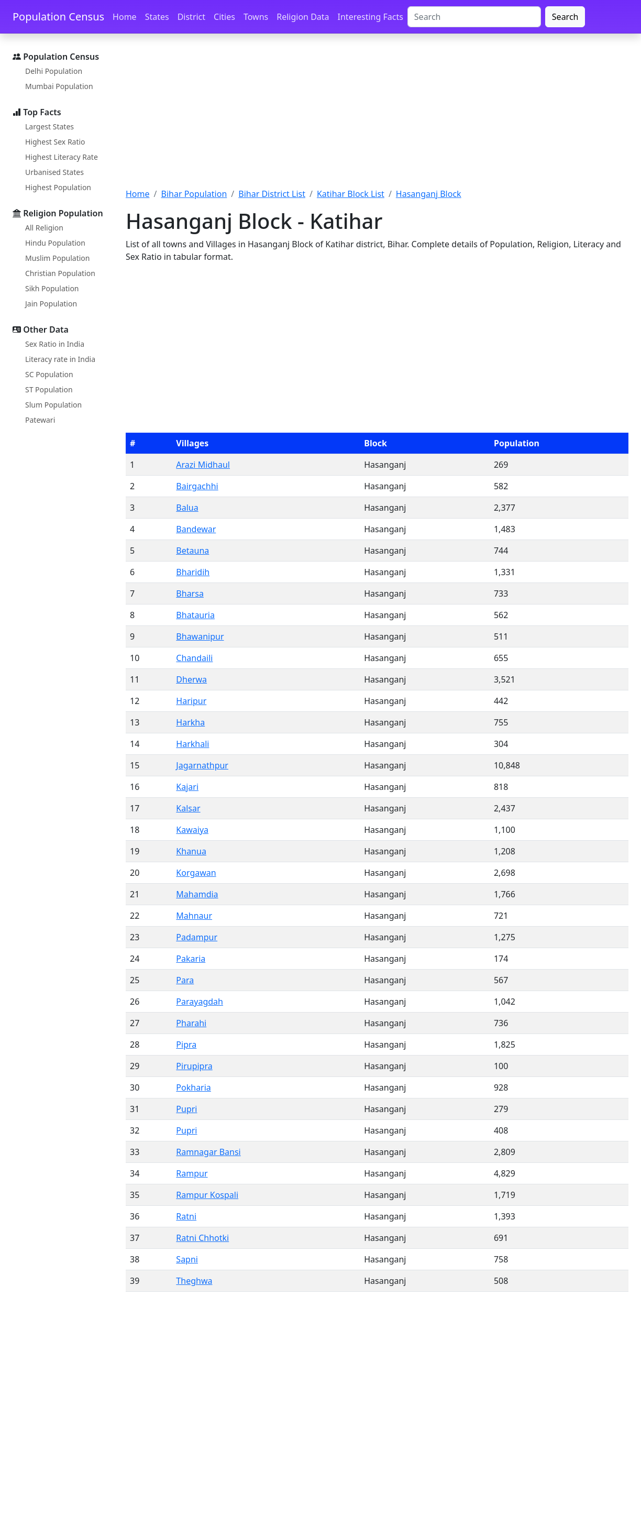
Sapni (187, 1259)
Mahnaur (194, 915)
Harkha (190, 722)
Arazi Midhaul (203, 464)
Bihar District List (271, 194)
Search (565, 17)
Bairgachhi (197, 486)
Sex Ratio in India (54, 344)
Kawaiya (192, 830)
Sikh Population (52, 288)
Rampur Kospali (207, 1195)
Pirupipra (194, 1066)
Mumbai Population (59, 86)
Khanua (191, 851)
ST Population (49, 389)
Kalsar (188, 808)
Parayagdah (199, 1001)
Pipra (186, 1044)
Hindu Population (55, 243)
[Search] (474, 16)
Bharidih (192, 572)
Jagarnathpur (202, 765)
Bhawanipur (200, 636)
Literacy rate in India (60, 359)
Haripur (191, 701)
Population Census (58, 16)
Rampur (191, 1173)
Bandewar (196, 529)
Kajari (187, 787)
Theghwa (194, 1281)
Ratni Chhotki (202, 1238)
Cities (224, 17)
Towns (256, 17)
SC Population (49, 374)
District (191, 17)
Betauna (192, 550)
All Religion (44, 228)
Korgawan (196, 872)
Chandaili (194, 658)
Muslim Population (57, 258)
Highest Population (58, 187)
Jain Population (51, 304)
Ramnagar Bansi (208, 1152)
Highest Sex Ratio (55, 142)
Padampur (196, 937)
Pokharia (193, 1087)
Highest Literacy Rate (61, 157)
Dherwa (191, 679)
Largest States (49, 126)
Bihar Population (194, 194)
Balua (187, 507)
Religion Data (303, 17)
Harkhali (192, 744)
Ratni (186, 1216)
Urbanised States (54, 172)
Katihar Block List (350, 194)
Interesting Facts (370, 17)
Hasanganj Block (428, 194)
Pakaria (190, 958)
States (157, 17)
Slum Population (53, 405)
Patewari (40, 420)
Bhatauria (195, 615)
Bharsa (190, 593)
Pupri (186, 1109)
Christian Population (60, 273)
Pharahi (191, 1023)
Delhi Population (53, 71)
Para (185, 980)
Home (125, 17)
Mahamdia (197, 894)
